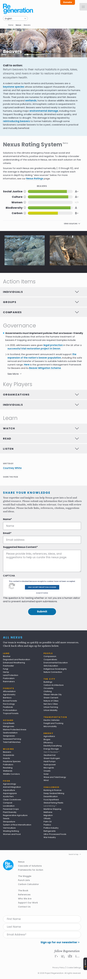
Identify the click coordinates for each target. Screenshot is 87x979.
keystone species (13, 86)
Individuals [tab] (13, 292)
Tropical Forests (10, 713)
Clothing (48, 691)
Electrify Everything (53, 745)
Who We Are (24, 898)
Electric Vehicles (52, 720)
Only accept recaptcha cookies (42, 587)
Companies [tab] (12, 312)
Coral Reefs (8, 723)
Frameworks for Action (30, 869)
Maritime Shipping (52, 809)
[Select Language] (15, 18)
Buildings (48, 682)
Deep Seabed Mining (54, 793)
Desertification (51, 796)
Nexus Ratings (34, 178)
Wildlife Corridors (11, 774)
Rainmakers (9, 681)
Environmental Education (56, 662)
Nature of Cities (51, 700)
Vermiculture (9, 827)
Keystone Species (12, 761)
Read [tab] (7, 438)
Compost (7, 802)
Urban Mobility (50, 710)
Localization (9, 805)
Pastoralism (9, 678)
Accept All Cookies (42, 593)
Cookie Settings (74, 967)
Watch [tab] (9, 428)
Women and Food (12, 834)
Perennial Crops (11, 809)
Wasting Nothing (11, 831)
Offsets (47, 818)
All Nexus (13, 637)
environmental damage (43, 110)
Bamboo (7, 697)
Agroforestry (9, 694)
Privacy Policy (58, 967)
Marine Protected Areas (14, 729)
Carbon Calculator (28, 884)
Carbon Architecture (54, 685)
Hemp (6, 672)
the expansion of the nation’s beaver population (42, 356)
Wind (46, 780)
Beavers (7, 752)
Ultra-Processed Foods (55, 834)
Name (7, 519)
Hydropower (50, 764)
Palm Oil (48, 821)
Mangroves (8, 726)
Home (10, 25)
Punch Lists (24, 880)
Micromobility (50, 726)
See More (13, 374)
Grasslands (8, 755)
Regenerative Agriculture (15, 815)
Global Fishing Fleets (53, 802)
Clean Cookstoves (12, 799)
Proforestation (10, 710)
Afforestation (9, 691)
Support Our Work (28, 902)
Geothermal (49, 755)
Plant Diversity (9, 812)
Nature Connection (53, 672)
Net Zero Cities (51, 704)
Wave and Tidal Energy (55, 777)
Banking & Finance (52, 790)
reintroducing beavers (16, 121)
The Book (23, 890)
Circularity (48, 688)
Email (6, 533)
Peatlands (8, 707)
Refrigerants (50, 831)
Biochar (7, 656)
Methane (48, 812)
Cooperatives (50, 659)
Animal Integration (12, 787)
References (24, 894)
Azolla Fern (8, 796)
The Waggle (24, 876)
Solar (46, 774)
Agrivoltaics (49, 736)
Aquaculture (9, 790)
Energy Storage (51, 748)
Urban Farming (51, 707)
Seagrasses (9, 735)
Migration (48, 815)
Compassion (50, 656)
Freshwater (8, 665)
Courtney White (12, 468)
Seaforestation (10, 732)
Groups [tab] (9, 302)
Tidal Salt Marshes (12, 742)
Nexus (18, 25)
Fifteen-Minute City (53, 694)
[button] (25, 250)
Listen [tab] (8, 449)
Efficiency (48, 742)
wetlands (31, 100)
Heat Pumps (49, 761)
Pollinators (8, 764)
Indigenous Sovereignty (55, 668)
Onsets (47, 770)
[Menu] (83, 6)
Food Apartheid (51, 799)
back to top (73, 854)
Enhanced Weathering (14, 662)
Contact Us (24, 906)
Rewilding (7, 767)
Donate (67, 2)
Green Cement (51, 697)
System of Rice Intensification (17, 824)
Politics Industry (51, 827)
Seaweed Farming (12, 739)
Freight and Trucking (53, 723)
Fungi (5, 668)
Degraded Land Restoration (16, 659)
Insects (6, 758)
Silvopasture (9, 821)
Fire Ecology (9, 704)
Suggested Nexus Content (20, 547)
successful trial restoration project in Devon (34, 348)
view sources (70, 223)
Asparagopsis (10, 793)
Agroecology (9, 783)
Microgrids (49, 767)
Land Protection (10, 675)
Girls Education (51, 665)
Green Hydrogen (52, 758)
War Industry (50, 837)
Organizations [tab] (16, 394)
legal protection (53, 345)
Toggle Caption (2, 31)
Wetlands (7, 770)
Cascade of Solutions (30, 865)
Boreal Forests (10, 700)
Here (26, 364)
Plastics (47, 824)
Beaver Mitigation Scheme (45, 368)
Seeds (6, 818)
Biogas (47, 739)
